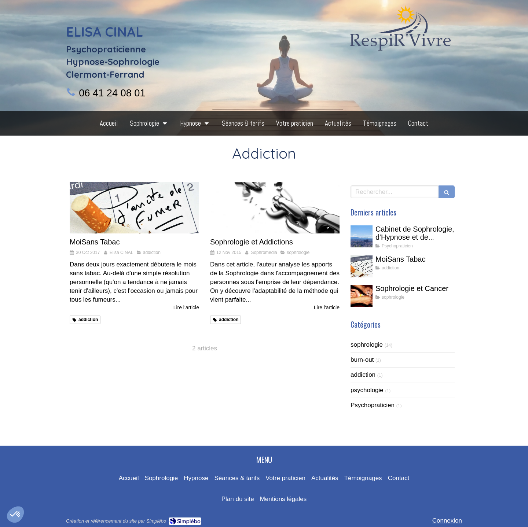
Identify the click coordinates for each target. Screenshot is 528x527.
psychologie (367, 390)
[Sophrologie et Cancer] (362, 296)
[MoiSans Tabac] (134, 207)
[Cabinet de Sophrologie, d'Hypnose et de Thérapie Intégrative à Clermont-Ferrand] (362, 236)
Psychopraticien (373, 405)
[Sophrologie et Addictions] (275, 207)
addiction (363, 374)
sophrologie (367, 344)
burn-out (362, 359)
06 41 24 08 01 (112, 93)
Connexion (447, 520)
